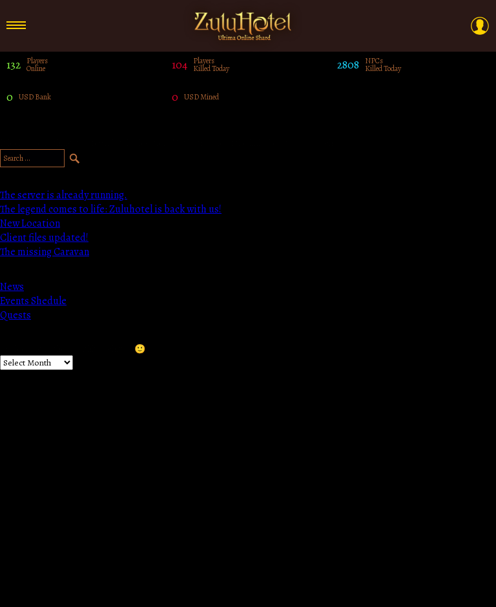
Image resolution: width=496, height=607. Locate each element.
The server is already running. (63, 195)
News (12, 287)
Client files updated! (44, 238)
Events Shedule (33, 301)
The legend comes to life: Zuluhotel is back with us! (111, 209)
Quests (15, 315)
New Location (30, 223)
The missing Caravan (44, 252)
